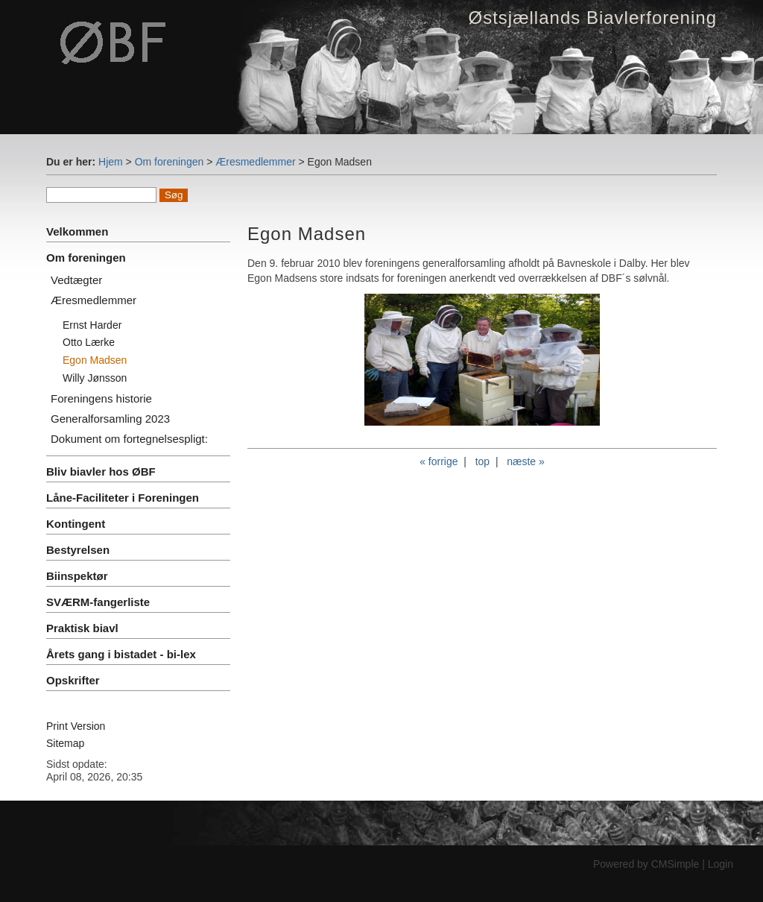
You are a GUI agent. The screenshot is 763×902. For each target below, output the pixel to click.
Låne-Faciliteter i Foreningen (122, 497)
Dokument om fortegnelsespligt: (129, 438)
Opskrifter (73, 680)
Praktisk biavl (82, 628)
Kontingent (75, 523)
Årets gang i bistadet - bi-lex (121, 654)
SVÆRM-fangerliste (98, 602)
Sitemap (65, 743)
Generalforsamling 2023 (110, 418)
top (482, 461)
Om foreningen (169, 162)
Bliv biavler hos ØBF (101, 471)
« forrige (439, 461)
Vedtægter (76, 280)
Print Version (75, 726)
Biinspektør (77, 576)
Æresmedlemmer (255, 162)
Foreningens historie (101, 398)
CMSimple (675, 864)
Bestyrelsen (78, 549)
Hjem (110, 162)
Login (720, 864)
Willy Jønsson (95, 378)
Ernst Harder (92, 325)
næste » (526, 461)
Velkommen (77, 231)
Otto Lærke (89, 342)
